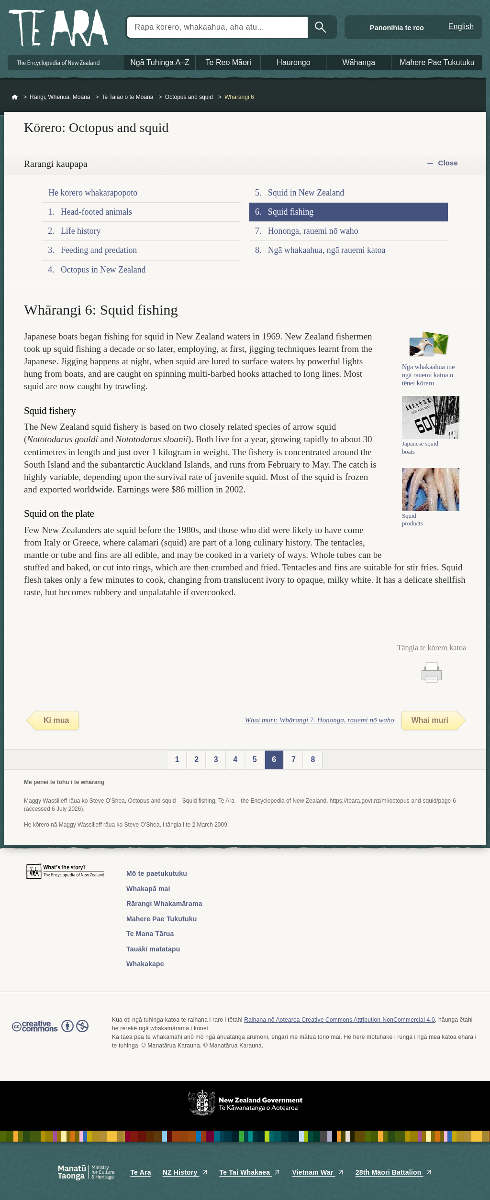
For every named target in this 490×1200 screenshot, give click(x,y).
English (461, 26)
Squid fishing (291, 212)
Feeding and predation (99, 250)
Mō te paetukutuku (156, 873)
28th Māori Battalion (394, 1172)
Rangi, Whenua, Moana (60, 97)
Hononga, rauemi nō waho (313, 231)
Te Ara (140, 1172)
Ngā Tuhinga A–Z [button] (159, 62)
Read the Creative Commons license (50, 1032)
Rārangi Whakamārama (164, 903)
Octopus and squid (189, 97)
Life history (81, 231)
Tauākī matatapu (153, 949)
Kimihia (321, 27)
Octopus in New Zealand (103, 269)
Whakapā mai (148, 889)
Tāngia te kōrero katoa (431, 648)
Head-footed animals (96, 212)
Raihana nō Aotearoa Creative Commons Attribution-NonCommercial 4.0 (339, 1019)
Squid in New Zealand (306, 192)
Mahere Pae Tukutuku (161, 919)
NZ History (185, 1172)
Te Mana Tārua (150, 934)
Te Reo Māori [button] (228, 62)
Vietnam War (318, 1172)
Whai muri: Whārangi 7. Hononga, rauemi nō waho (319, 720)
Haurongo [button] (293, 62)
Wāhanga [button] (359, 62)
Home (14, 97)
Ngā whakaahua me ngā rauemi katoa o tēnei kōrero (428, 390)
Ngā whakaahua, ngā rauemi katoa (327, 250)
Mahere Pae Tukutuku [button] (437, 62)
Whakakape (145, 964)
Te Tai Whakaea (250, 1172)
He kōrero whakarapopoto (92, 192)
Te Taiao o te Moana (128, 97)
